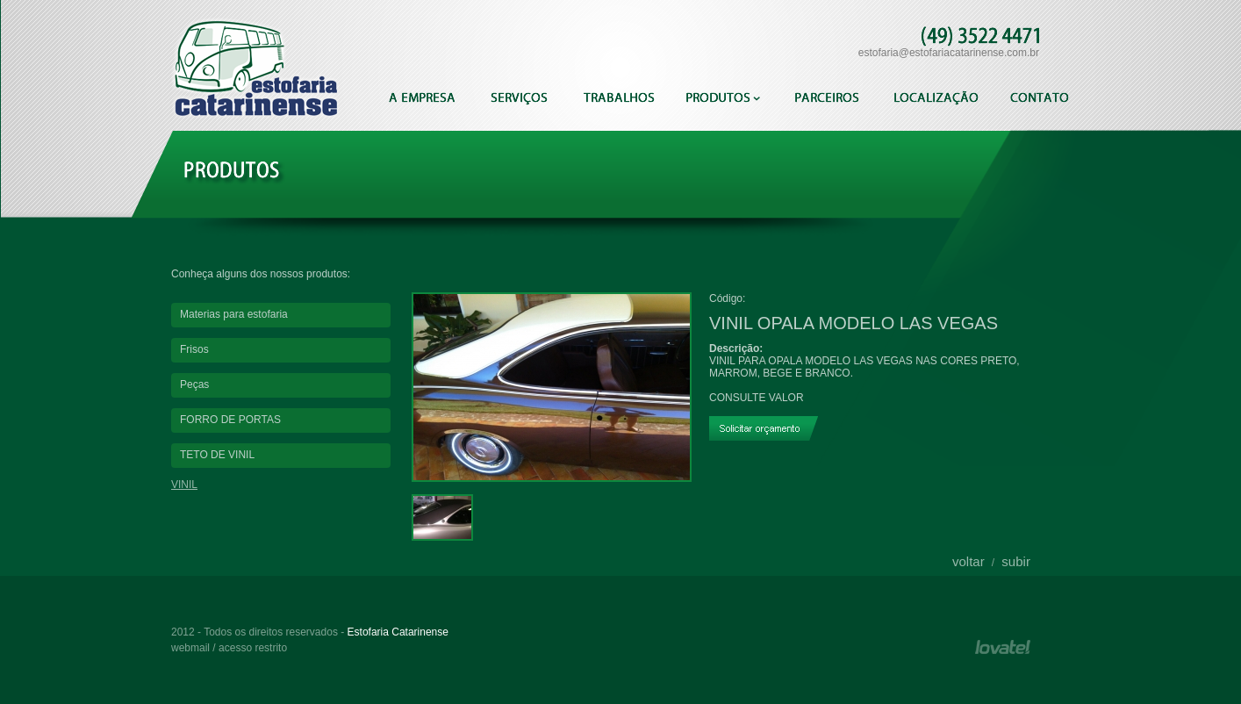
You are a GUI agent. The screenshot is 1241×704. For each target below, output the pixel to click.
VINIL (184, 484)
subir (1015, 561)
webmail (190, 648)
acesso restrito (253, 648)
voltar (968, 561)
